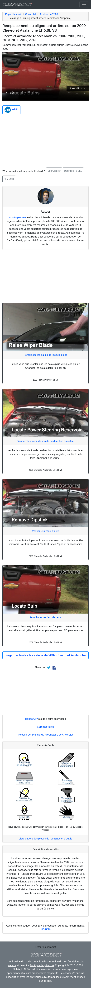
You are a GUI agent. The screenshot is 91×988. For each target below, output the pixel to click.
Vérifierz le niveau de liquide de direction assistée (45, 441)
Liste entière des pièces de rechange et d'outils (45, 838)
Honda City (31, 718)
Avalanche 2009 (49, 14)
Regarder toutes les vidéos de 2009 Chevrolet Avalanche (45, 655)
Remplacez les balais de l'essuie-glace (45, 354)
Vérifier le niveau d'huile (45, 531)
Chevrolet (30, 14)
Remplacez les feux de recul (45, 617)
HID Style (9, 178)
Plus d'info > (77, 88)
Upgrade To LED (73, 170)
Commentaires (45, 726)
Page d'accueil (13, 14)
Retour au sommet (45, 947)
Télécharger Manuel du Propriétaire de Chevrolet (45, 734)
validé (11, 110)
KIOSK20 (45, 929)
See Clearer (54, 170)
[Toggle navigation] (83, 4)
